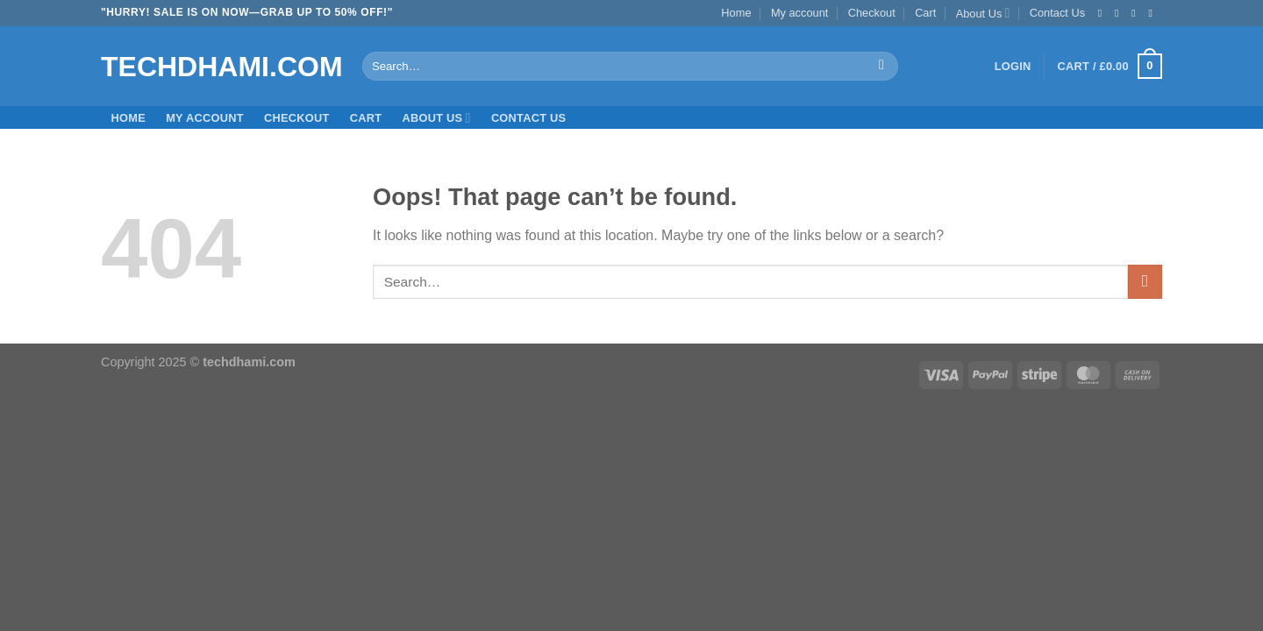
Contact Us (1057, 12)
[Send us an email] (1153, 13)
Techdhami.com (218, 67)
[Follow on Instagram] (1120, 13)
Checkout (872, 12)
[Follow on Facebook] (1103, 13)
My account (799, 12)
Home (736, 12)
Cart (925, 12)
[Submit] (881, 67)
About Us (983, 12)
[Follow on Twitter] (1136, 13)
